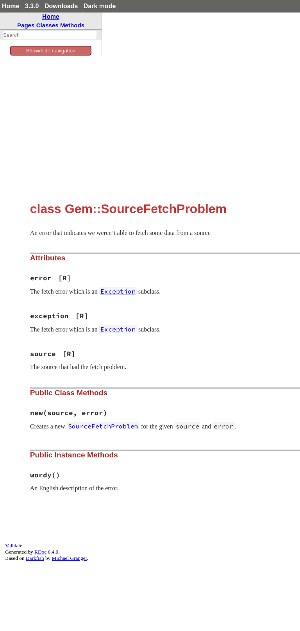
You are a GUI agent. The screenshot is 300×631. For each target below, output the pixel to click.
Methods (72, 25)
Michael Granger (69, 558)
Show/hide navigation (51, 51)
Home (10, 6)
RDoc (40, 552)
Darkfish (35, 558)
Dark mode (100, 6)
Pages (26, 25)
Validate (13, 546)
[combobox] (49, 35)
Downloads (61, 6)
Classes (47, 25)
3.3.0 (32, 6)
